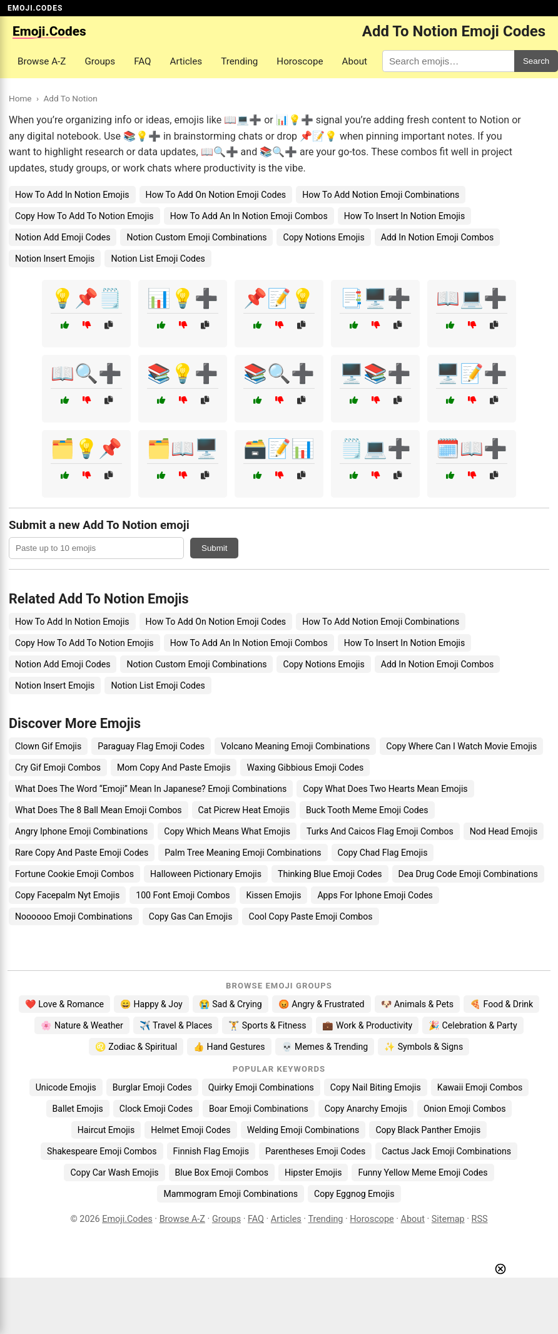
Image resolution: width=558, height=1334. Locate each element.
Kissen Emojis (273, 895)
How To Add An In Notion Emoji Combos (249, 216)
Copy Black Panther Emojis (427, 1130)
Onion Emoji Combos (465, 1109)
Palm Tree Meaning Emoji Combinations (243, 853)
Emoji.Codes (127, 1219)
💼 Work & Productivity (367, 1025)
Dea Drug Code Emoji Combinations (468, 874)
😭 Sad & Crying (230, 1004)
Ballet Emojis (78, 1109)
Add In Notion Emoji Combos (437, 237)
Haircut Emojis (106, 1130)
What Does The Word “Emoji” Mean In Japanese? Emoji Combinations (151, 789)
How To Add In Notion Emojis (72, 195)
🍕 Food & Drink (501, 1004)
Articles (186, 61)
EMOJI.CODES (35, 8)
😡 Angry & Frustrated (321, 1004)
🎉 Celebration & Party (473, 1025)
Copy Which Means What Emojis (227, 831)
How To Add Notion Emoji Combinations (380, 195)
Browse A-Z (42, 61)
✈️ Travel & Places (176, 1025)
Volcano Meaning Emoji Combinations (295, 746)
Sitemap (448, 1219)
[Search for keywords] (448, 61)
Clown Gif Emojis (48, 746)
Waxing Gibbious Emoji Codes (304, 767)
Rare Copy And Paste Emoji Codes (81, 853)
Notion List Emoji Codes (158, 259)
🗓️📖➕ (471, 448)
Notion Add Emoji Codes (62, 237)
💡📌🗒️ (86, 298)
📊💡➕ (182, 298)
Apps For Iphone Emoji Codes (374, 895)
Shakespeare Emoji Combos (102, 1151)
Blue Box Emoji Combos (221, 1172)
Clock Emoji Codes (156, 1109)
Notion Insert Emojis (54, 259)
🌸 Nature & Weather (82, 1025)
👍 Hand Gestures (229, 1047)
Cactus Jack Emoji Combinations (446, 1151)
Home (20, 98)
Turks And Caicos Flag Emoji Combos (380, 831)
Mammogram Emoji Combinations (230, 1194)
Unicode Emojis (66, 1087)
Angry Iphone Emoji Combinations (81, 831)
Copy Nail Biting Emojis (375, 1087)
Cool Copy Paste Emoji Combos (310, 916)
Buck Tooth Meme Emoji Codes (367, 810)
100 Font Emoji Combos (183, 895)
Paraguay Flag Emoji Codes (151, 746)
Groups (99, 61)
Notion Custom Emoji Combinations (196, 237)
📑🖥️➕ (375, 298)
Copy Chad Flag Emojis (383, 853)
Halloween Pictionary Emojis (205, 874)
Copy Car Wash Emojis (114, 1172)
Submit (214, 548)
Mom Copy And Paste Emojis (173, 767)
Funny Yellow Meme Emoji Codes (422, 1172)
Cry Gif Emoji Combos (58, 767)
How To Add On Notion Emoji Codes (216, 195)
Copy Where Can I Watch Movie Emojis (461, 746)
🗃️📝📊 (279, 448)
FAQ (142, 61)
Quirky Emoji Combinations (261, 1087)
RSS (480, 1219)
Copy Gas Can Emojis (191, 916)
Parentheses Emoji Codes (315, 1151)
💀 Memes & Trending (325, 1047)
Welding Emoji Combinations (303, 1130)
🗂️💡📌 (86, 448)
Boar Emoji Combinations (258, 1109)
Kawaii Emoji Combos (479, 1087)
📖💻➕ (471, 298)
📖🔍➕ (86, 373)
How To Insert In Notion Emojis (404, 216)
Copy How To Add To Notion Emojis (84, 216)
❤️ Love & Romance (64, 1004)
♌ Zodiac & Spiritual (136, 1047)
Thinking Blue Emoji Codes (330, 874)
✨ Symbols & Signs (423, 1047)
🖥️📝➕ (471, 373)
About (354, 61)
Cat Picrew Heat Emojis (244, 810)
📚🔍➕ (279, 373)
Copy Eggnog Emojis (354, 1194)
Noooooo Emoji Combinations (74, 916)
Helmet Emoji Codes (190, 1130)
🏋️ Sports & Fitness (267, 1025)
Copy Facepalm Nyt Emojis (67, 895)
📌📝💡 (279, 298)
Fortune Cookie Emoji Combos (74, 874)
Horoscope (299, 61)
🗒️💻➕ (375, 448)
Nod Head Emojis (504, 831)
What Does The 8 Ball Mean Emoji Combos (98, 810)
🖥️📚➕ (375, 373)
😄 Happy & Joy (151, 1004)
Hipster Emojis (313, 1172)
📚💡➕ (182, 373)
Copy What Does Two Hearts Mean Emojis (385, 789)
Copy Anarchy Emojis (366, 1109)
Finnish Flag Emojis (211, 1151)
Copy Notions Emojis (323, 237)
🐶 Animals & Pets (417, 1004)
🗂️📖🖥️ (182, 448)
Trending (239, 61)
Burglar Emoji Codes (152, 1087)
